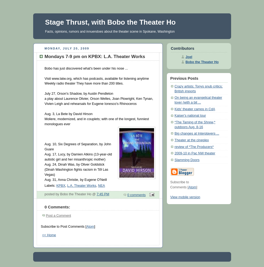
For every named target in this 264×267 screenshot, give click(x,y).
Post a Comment (58, 216)
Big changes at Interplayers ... (197, 133)
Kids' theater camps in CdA (195, 109)
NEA (101, 186)
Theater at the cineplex (192, 140)
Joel (189, 57)
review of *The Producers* (194, 147)
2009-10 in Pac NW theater (195, 153)
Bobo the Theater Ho (202, 62)
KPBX (61, 186)
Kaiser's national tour (190, 115)
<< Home (49, 235)
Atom (90, 226)
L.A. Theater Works (81, 186)
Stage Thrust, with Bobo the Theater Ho (110, 22)
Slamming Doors (187, 160)
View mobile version (185, 197)
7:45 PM (103, 194)
